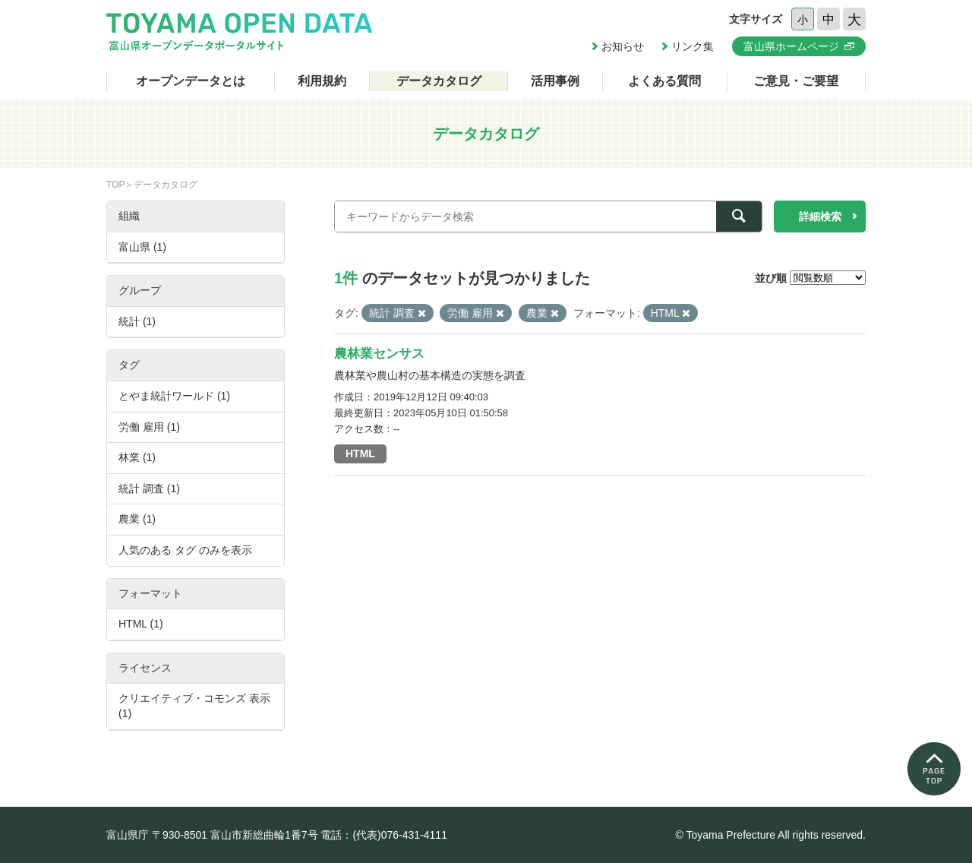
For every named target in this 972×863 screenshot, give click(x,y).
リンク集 (692, 46)
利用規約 (322, 80)
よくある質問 (664, 80)
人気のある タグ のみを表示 (185, 550)
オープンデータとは (190, 80)
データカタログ (438, 80)
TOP (115, 184)
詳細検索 (820, 216)
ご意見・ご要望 (795, 80)
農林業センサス (379, 353)
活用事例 (555, 80)
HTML (360, 453)
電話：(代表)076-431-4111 (383, 835)
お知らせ (622, 46)
